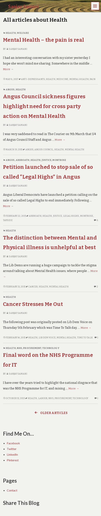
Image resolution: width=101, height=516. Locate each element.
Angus (10, 89)
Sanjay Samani (16, 49)
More (8, 69)
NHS (19, 348)
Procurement (32, 348)
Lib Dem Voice (47, 337)
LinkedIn (12, 454)
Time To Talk (85, 337)
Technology (50, 348)
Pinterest (13, 460)
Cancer (33, 286)
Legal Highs (71, 216)
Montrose (59, 160)
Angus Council (43, 149)
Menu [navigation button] (95, 5)
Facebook (13, 443)
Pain (92, 79)
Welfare (23, 33)
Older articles (50, 413)
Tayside (8, 220)
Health (11, 33)
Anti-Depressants (33, 79)
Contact (12, 490)
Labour (43, 398)
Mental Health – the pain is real (43, 40)
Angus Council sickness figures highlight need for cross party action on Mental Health (44, 106)
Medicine (62, 79)
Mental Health (79, 79)
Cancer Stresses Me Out (33, 304)
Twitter (12, 449)
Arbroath (23, 160)
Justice (47, 160)
